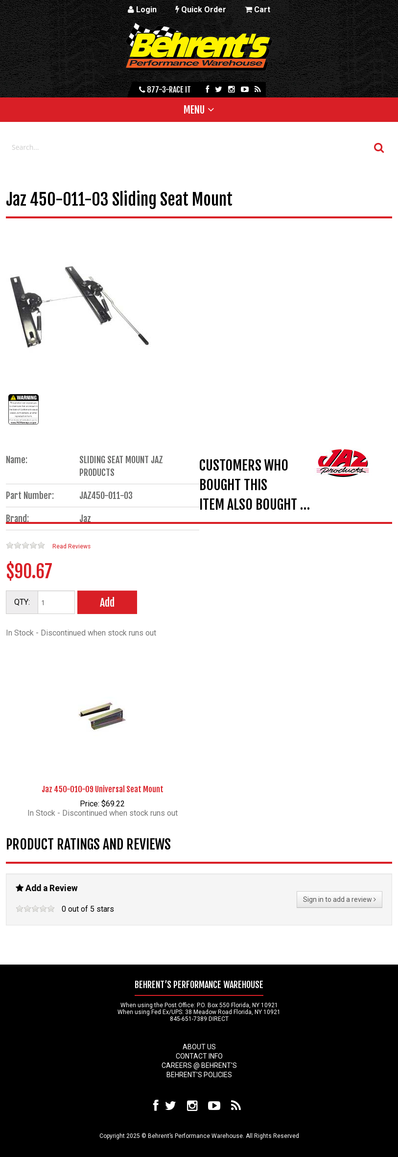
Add (107, 602)
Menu (194, 109)
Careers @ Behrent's (199, 1065)
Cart (257, 9)
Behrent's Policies (199, 1075)
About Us (199, 1047)
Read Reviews (71, 546)
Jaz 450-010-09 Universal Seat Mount (103, 789)
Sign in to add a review (339, 899)
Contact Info (199, 1056)
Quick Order (200, 9)
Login (142, 9)
